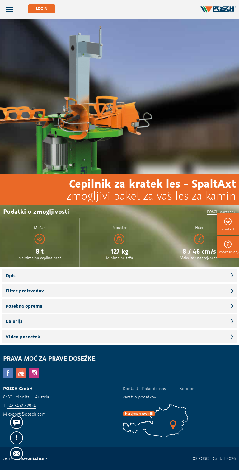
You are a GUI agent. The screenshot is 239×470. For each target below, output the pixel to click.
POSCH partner (220, 211)
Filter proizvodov (25, 291)
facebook (8, 373)
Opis (11, 275)
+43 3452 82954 (21, 405)
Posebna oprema (24, 306)
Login (42, 8)
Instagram (34, 373)
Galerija (14, 321)
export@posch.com (27, 414)
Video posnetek (23, 337)
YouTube (21, 373)
